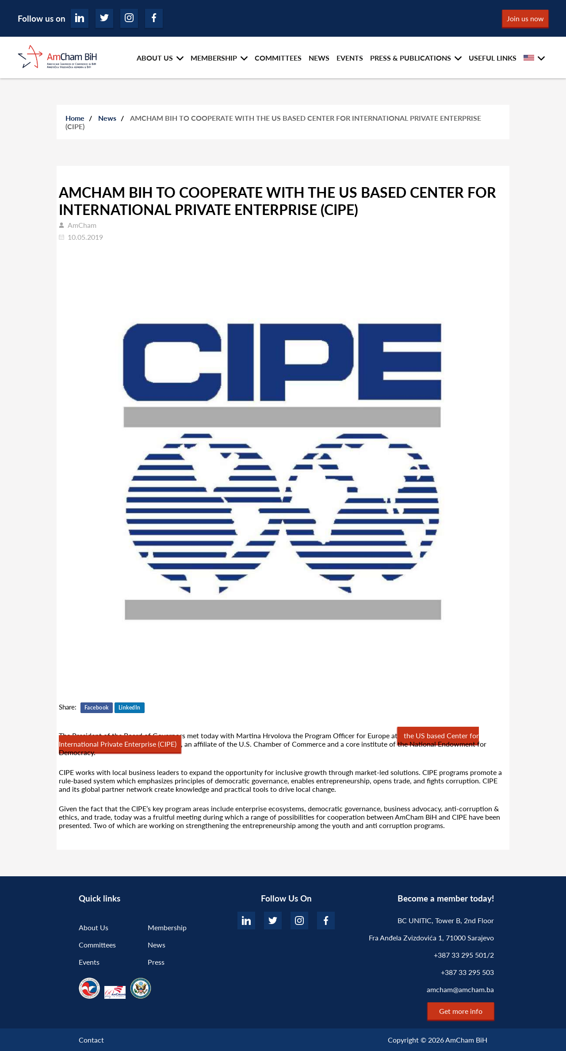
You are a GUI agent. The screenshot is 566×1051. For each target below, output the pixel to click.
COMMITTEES (278, 58)
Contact (91, 1040)
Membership (167, 927)
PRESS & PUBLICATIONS (410, 58)
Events (89, 962)
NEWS (319, 58)
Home (74, 118)
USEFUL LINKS (492, 58)
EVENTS (350, 58)
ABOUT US (155, 58)
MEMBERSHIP (214, 58)
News (107, 118)
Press (156, 962)
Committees (97, 944)
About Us (93, 927)
